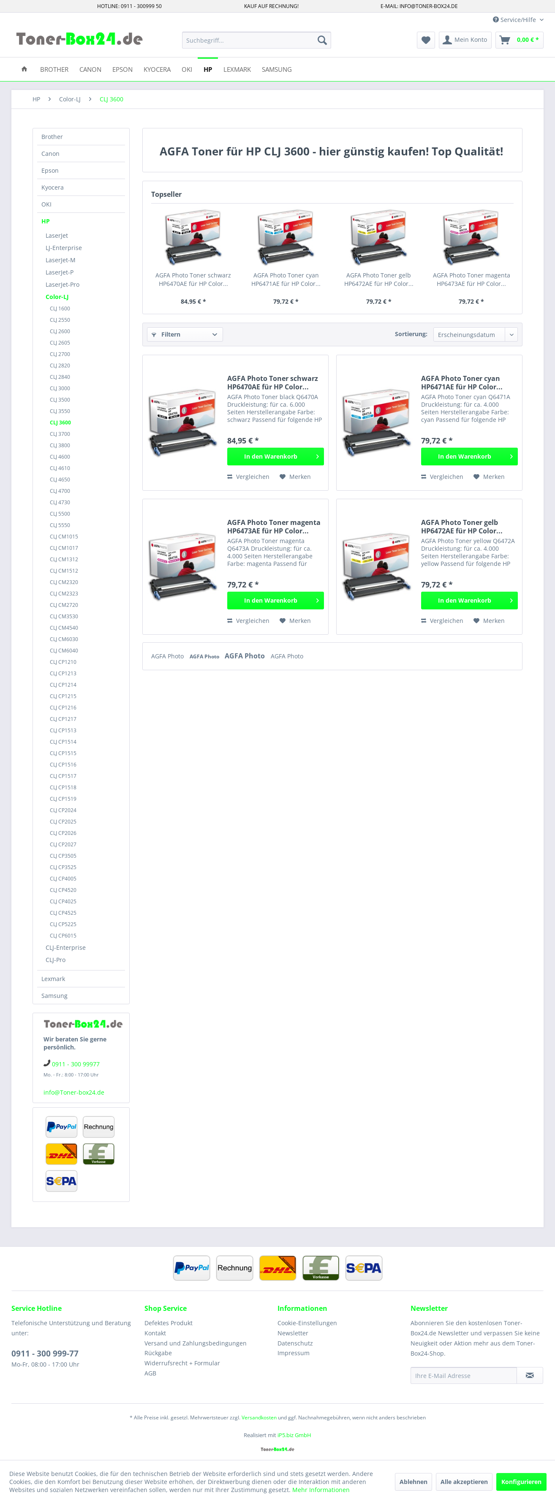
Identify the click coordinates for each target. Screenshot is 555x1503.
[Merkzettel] (426, 40)
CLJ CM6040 (64, 650)
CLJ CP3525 (63, 867)
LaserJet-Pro (62, 284)
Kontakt (155, 1333)
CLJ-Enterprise (66, 947)
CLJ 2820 (60, 365)
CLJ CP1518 (63, 787)
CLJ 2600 (60, 331)
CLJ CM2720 (64, 605)
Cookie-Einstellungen (307, 1323)
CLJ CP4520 (63, 890)
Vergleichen (248, 477)
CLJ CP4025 (63, 901)
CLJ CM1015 (64, 536)
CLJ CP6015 (63, 935)
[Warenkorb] (519, 40)
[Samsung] (276, 68)
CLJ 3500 (60, 399)
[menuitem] (256, 40)
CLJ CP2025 (63, 821)
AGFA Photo (168, 656)
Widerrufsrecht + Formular (182, 1363)
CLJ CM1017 (64, 548)
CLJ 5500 (60, 513)
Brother (52, 137)
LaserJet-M (61, 260)
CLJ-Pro (55, 960)
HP (45, 221)
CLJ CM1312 (64, 559)
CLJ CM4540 (64, 627)
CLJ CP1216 (63, 707)
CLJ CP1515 (63, 753)
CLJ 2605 (60, 342)
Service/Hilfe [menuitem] (515, 20)
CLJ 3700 (60, 434)
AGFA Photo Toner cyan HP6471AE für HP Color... (286, 279)
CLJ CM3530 (64, 616)
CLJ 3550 (60, 411)
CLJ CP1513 (63, 730)
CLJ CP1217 (63, 719)
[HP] (208, 68)
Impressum (294, 1353)
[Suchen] (322, 40)
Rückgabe (158, 1353)
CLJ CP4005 (63, 878)
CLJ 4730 (60, 502)
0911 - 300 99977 (76, 1064)
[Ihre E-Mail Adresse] (464, 1375)
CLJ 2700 (60, 354)
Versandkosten (259, 1417)
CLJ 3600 (60, 422)
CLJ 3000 (60, 388)
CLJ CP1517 (63, 776)
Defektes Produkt (168, 1323)
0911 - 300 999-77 (45, 1353)
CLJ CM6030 (64, 639)
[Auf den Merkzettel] (295, 477)
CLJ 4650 (60, 479)
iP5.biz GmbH (294, 1435)
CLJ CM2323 (64, 593)
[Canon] (90, 68)
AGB (150, 1373)
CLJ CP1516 (63, 764)
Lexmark (53, 979)
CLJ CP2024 (63, 810)
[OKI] (187, 68)
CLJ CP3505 (63, 855)
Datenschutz (295, 1343)
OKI (46, 204)
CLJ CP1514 (63, 741)
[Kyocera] (157, 68)
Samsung (54, 996)
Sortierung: (411, 334)
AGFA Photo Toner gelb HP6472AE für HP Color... (379, 279)
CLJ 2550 (60, 319)
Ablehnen (413, 1482)
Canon (50, 153)
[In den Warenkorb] (275, 456)
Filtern (166, 334)
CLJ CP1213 (63, 673)
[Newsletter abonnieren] (530, 1375)
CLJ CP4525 (63, 912)
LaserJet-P (59, 272)
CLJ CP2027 (63, 844)
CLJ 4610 (60, 468)
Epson (50, 170)
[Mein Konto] (465, 40)
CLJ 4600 (60, 456)
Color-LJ (57, 297)
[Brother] (54, 68)
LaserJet (57, 235)
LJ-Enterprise (64, 248)
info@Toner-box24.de (74, 1092)
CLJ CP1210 (63, 662)
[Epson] (122, 68)
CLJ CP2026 (63, 833)
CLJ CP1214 (63, 684)
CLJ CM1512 (64, 570)
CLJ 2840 (60, 377)
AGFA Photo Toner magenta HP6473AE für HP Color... (471, 279)
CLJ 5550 (60, 525)
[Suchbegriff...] (256, 40)
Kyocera (52, 187)
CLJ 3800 (60, 445)
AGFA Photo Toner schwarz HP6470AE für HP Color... (193, 279)
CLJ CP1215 (63, 696)
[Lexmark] (237, 68)
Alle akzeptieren (464, 1482)
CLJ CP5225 (63, 924)
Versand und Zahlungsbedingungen (195, 1343)
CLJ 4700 (60, 491)
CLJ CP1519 (63, 798)
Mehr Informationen (321, 1490)
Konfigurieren (521, 1482)
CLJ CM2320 (64, 582)
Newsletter (293, 1333)
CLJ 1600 (60, 308)
